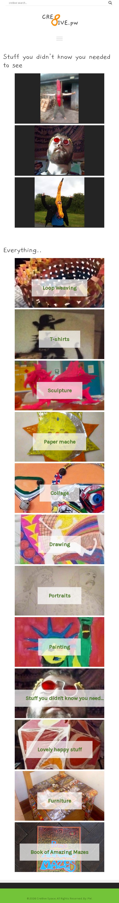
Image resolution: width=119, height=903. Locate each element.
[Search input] (57, 3)
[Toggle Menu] (59, 38)
